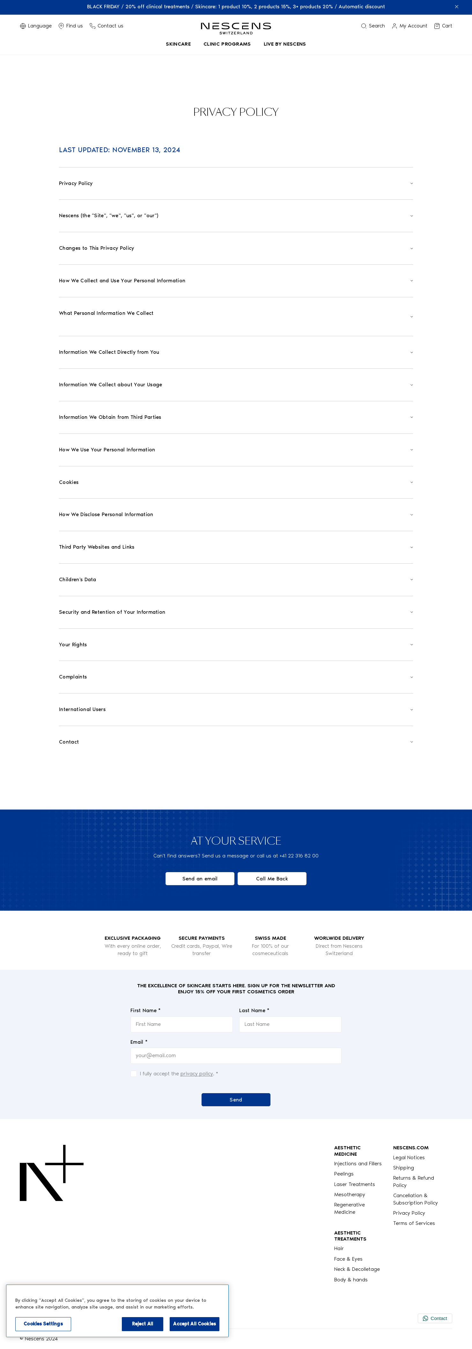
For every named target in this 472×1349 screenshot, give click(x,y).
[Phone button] (106, 25)
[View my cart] (443, 25)
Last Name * (254, 1010)
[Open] (236, 183)
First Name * (145, 1010)
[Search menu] (373, 25)
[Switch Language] (36, 25)
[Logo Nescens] (52, 1214)
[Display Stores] (70, 25)
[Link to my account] (409, 25)
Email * (139, 1042)
